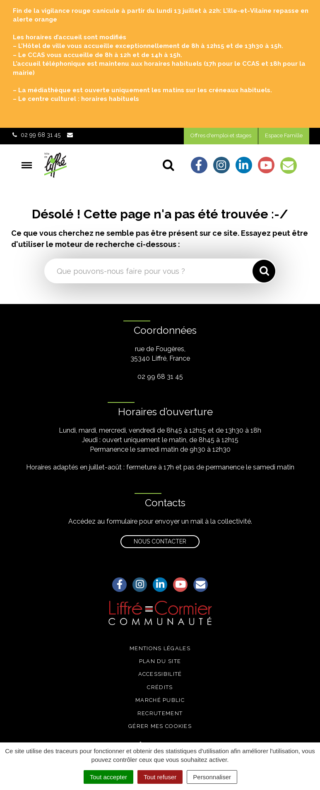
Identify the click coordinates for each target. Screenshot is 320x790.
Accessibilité (160, 674)
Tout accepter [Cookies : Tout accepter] (108, 776)
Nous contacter (160, 541)
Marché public (160, 700)
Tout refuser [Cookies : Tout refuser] (160, 776)
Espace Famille (284, 135)
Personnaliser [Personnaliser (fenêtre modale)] (212, 776)
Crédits (160, 687)
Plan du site (160, 661)
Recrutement (160, 713)
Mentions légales (160, 648)
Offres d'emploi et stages (220, 135)
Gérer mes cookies (160, 726)
